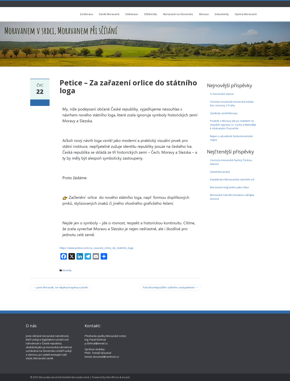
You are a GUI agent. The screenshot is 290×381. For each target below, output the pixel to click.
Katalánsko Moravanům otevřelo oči (232, 179)
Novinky (66, 270)
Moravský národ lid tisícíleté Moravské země (64, 377)
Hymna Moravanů (246, 14)
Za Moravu (86, 14)
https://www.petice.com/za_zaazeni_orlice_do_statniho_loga (96, 248)
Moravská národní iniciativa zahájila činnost (232, 197)
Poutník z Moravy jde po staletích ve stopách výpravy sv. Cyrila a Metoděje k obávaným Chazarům (233, 124)
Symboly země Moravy (224, 113)
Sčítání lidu (150, 14)
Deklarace (131, 14)
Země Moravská (220, 172)
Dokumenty (222, 14)
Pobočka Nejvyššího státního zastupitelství (170, 287)
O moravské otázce (222, 94)
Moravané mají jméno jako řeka (229, 187)
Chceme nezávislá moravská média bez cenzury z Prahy (232, 103)
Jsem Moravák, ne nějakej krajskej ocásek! (60, 287)
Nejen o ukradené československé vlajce (231, 138)
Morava (204, 14)
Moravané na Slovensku (178, 14)
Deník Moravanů (109, 14)
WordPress (112, 377)
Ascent (126, 377)
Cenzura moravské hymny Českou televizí (231, 162)
